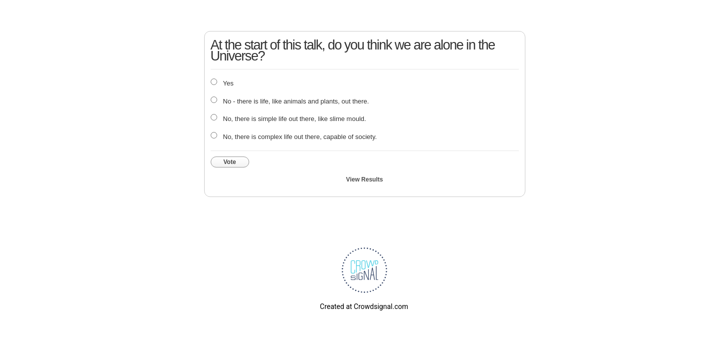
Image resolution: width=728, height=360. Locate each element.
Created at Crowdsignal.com (364, 306)
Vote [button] (230, 162)
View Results (364, 179)
